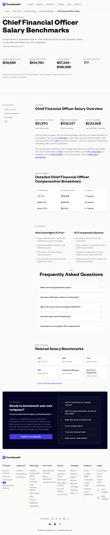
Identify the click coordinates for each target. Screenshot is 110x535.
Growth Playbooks (33, 480)
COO (60, 152)
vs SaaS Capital (86, 484)
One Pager (74, 487)
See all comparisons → (88, 494)
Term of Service (99, 475)
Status (72, 493)
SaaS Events (61, 480)
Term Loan (6, 476)
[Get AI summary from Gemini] (60, 518)
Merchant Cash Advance (8, 487)
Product (30, 4)
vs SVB (86, 471)
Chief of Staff (56, 154)
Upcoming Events (61, 475)
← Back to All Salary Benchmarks (48, 383)
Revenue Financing (6, 472)
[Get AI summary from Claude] (56, 518)
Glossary (33, 500)
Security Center (100, 481)
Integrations (34, 503)
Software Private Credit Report (34, 473)
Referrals (73, 474)
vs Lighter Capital (87, 475)
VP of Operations (94, 152)
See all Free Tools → (49, 482)
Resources (50, 4)
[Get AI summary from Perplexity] (68, 518)
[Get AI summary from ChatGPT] (52, 518)
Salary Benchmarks (47, 478)
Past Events (61, 471)
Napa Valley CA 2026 (61, 484)
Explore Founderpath (31, 436)
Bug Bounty (101, 485)
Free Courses (34, 493)
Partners (61, 4)
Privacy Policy (102, 471)
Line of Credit (7, 480)
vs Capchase (88, 480)
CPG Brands (21, 477)
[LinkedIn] (55, 524)
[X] (60, 524)
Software (20, 471)
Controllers (63, 138)
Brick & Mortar (22, 474)
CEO (57, 141)
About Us (77, 4)
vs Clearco (87, 489)
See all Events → (62, 496)
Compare (88, 466)
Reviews (73, 480)
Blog (69, 4)
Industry (40, 4)
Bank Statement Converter (48, 472)
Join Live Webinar (60, 490)
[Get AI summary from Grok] (64, 518)
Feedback (74, 490)
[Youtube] (50, 524)
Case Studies (34, 506)
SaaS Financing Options (33, 487)
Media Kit (73, 483)
